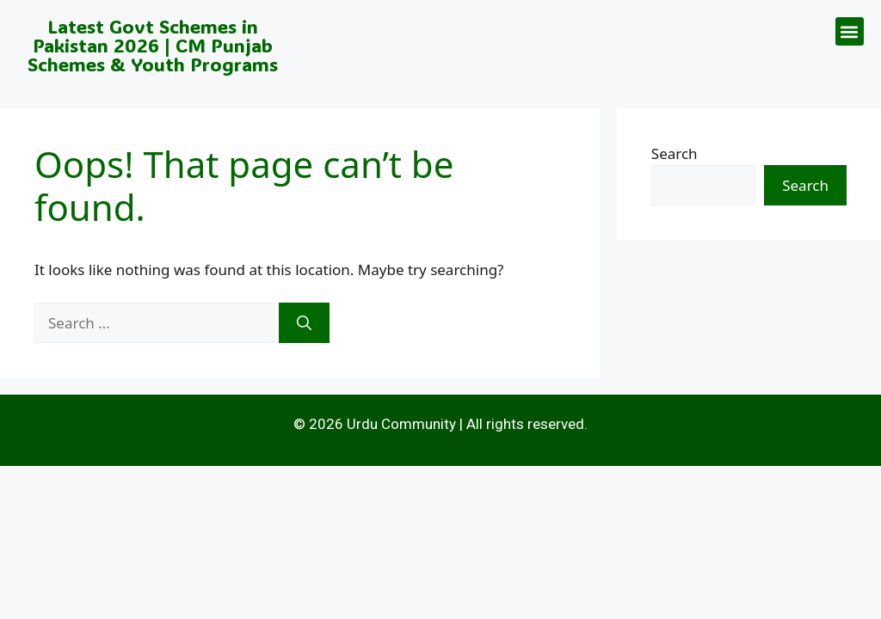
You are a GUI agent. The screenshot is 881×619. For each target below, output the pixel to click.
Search (674, 153)
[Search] (304, 323)
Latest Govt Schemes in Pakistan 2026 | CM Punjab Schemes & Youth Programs (153, 45)
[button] (849, 31)
